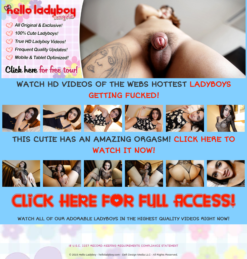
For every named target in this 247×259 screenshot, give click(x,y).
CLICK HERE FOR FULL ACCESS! (123, 201)
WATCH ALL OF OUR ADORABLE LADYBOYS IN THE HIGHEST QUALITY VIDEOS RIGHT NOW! (123, 219)
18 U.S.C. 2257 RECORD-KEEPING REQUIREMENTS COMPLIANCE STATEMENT (123, 246)
